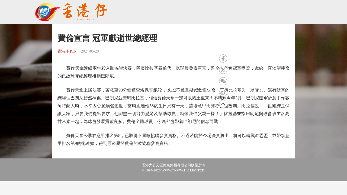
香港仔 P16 (66, 51)
